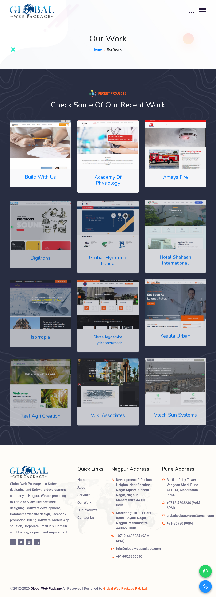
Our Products (87, 510)
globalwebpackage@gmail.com (190, 516)
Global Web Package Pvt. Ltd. (125, 588)
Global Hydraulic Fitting (108, 265)
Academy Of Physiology (108, 181)
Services (83, 495)
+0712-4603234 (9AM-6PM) (133, 538)
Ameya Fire (175, 178)
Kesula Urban (175, 340)
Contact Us (85, 518)
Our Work (84, 503)
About (81, 487)
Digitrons (40, 262)
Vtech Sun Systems (175, 419)
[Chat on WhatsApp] (205, 571)
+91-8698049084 (180, 523)
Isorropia (40, 341)
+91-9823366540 (129, 556)
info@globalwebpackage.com (138, 549)
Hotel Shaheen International (175, 264)
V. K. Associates (108, 420)
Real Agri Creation (40, 420)
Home (97, 49)
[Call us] (205, 586)
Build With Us (40, 178)
